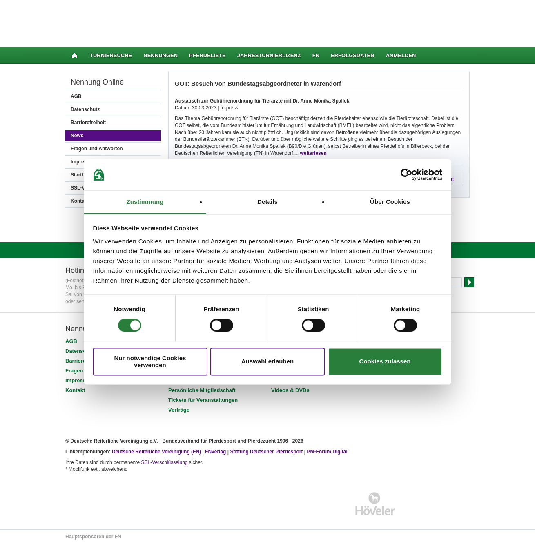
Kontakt (75, 390)
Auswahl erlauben (267, 361)
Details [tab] (267, 201)
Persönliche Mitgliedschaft (202, 390)
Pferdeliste (207, 55)
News (77, 135)
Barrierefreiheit (88, 122)
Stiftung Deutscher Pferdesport (266, 452)
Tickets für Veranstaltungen (203, 400)
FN (315, 55)
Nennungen (160, 55)
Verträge (178, 410)
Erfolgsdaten (352, 55)
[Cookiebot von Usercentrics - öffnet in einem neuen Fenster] (406, 175)
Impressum (79, 380)
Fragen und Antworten (97, 149)
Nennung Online (97, 82)
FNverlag (216, 452)
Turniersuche (111, 55)
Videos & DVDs (290, 390)
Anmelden (401, 55)
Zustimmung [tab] (145, 201)
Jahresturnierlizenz (269, 55)
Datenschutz (85, 109)
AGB (76, 96)
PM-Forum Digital (327, 452)
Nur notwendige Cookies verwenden (150, 361)
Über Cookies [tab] (390, 201)
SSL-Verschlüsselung (164, 462)
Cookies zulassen (385, 361)
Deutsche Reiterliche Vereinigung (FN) (156, 452)
